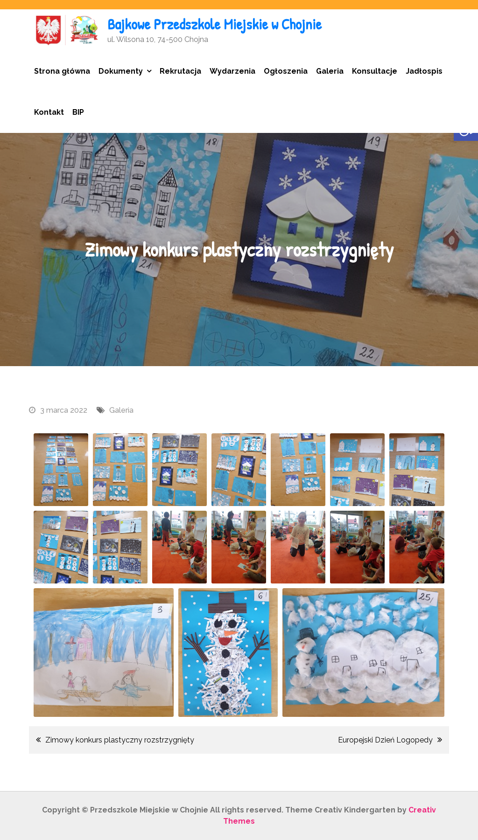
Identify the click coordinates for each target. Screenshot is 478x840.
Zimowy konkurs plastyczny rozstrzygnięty (119, 740)
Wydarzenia (232, 71)
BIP (78, 112)
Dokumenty (120, 71)
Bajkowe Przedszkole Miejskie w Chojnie (214, 24)
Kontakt (49, 112)
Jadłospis (424, 71)
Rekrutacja (180, 71)
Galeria (330, 71)
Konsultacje (374, 71)
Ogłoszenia (286, 71)
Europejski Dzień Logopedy (385, 740)
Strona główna (62, 71)
